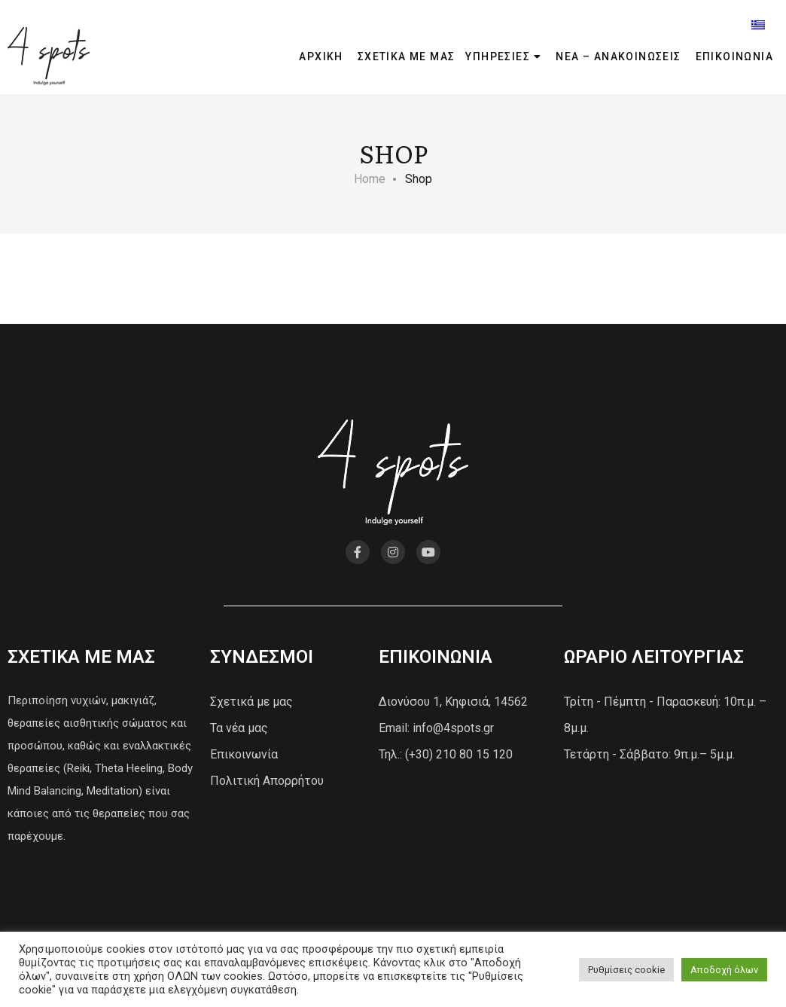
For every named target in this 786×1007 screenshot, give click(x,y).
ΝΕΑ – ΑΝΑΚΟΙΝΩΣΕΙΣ (618, 56)
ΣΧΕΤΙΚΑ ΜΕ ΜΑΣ (406, 56)
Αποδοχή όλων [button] (724, 969)
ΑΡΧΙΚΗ (321, 56)
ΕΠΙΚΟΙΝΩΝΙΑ (734, 56)
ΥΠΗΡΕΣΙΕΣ (497, 56)
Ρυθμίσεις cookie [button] (626, 969)
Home (369, 179)
